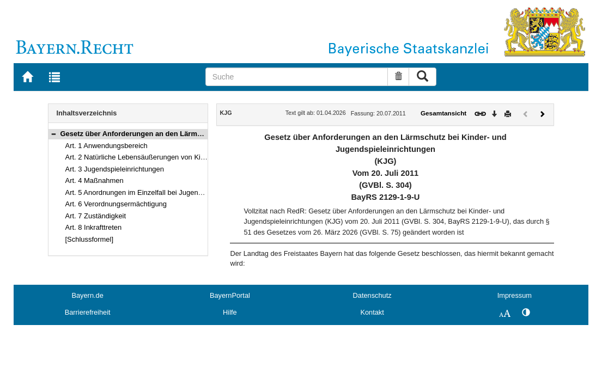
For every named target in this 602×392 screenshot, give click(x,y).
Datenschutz (372, 295)
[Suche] (296, 77)
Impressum (514, 295)
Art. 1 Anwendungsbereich (106, 146)
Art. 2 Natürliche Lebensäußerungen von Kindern (142, 157)
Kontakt (372, 312)
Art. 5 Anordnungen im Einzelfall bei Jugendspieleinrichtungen (162, 192)
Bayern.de (87, 295)
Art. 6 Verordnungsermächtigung (116, 204)
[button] (53, 134)
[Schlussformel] (89, 239)
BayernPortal (230, 295)
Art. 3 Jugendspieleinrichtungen (114, 169)
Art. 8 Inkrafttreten (93, 227)
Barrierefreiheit (88, 312)
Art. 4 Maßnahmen (94, 180)
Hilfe (230, 312)
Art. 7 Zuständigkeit (95, 216)
